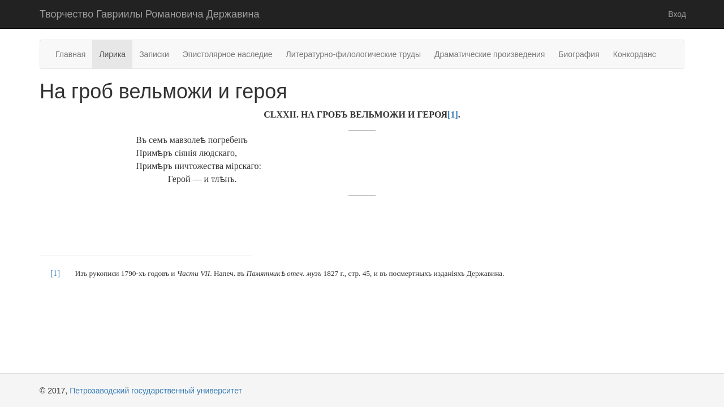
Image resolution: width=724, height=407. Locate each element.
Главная (70, 54)
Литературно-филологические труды (353, 54)
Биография (578, 54)
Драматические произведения (489, 54)
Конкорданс (634, 54)
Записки (154, 54)
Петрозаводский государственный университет (156, 390)
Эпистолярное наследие (228, 54)
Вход (677, 14)
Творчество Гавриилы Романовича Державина (149, 14)
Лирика (112, 54)
